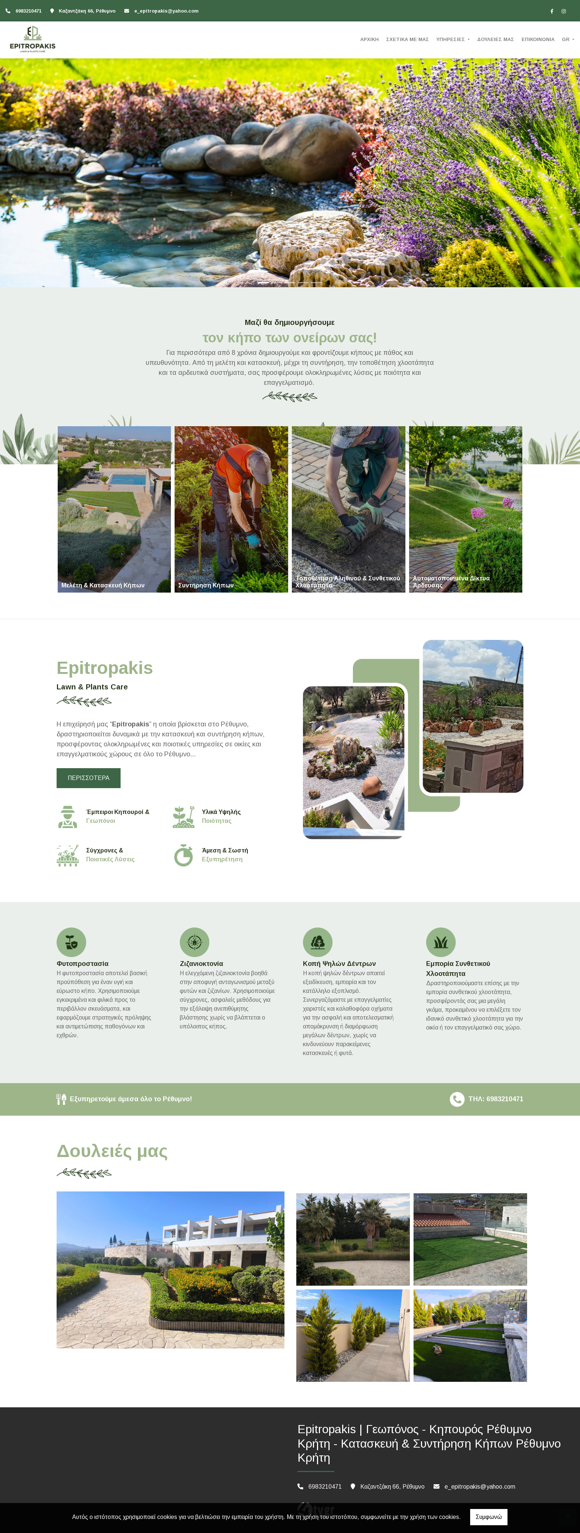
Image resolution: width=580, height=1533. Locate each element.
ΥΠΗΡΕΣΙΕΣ (451, 39)
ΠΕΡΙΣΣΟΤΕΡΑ (88, 778)
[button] (43, 146)
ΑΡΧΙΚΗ (369, 39)
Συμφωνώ (489, 1517)
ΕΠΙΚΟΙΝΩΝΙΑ (538, 39)
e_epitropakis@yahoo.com (166, 11)
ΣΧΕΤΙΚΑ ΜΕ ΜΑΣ (407, 39)
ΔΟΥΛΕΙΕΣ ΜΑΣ (495, 39)
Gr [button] (566, 39)
